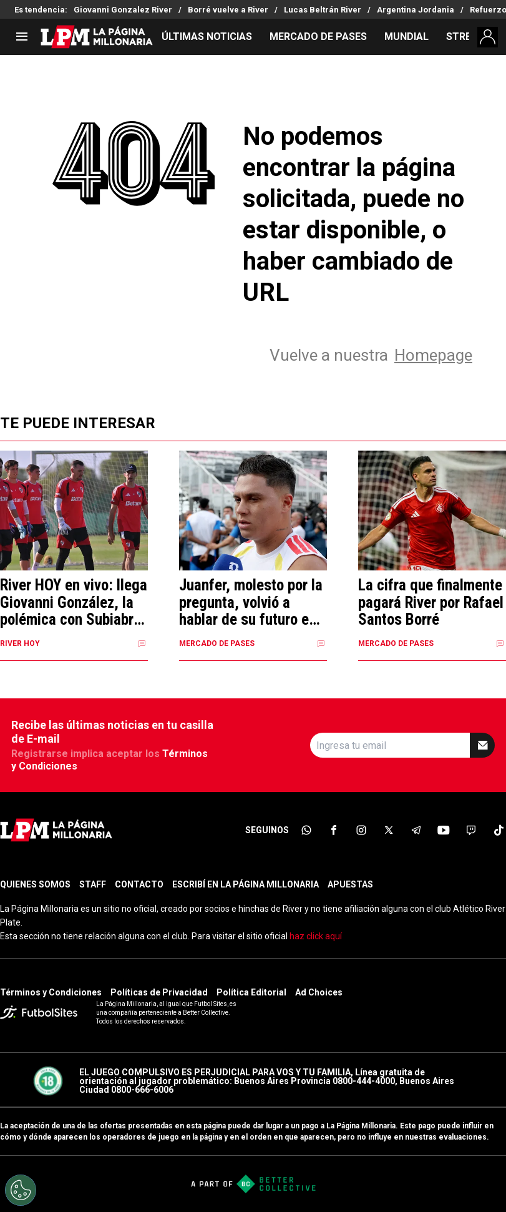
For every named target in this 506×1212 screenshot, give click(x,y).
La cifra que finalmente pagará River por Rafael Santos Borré (431, 602)
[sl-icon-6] (443, 830)
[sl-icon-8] (498, 830)
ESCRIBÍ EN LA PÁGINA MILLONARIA (245, 884)
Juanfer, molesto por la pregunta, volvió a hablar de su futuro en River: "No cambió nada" (251, 602)
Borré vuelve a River (228, 9)
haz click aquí (315, 936)
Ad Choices (319, 992)
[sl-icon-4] (388, 830)
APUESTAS (350, 884)
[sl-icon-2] (333, 830)
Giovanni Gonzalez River (123, 9)
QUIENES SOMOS (35, 884)
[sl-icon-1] (306, 830)
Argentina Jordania (415, 9)
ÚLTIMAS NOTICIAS (207, 36)
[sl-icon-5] (416, 830)
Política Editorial (251, 992)
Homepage (433, 355)
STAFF (92, 884)
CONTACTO (139, 884)
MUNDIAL (406, 36)
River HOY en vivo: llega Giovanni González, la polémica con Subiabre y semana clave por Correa (73, 602)
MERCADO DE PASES (318, 36)
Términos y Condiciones (51, 992)
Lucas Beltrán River (322, 9)
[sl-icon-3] (361, 830)
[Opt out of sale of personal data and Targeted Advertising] (20, 1190)
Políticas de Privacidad (159, 992)
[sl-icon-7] (471, 830)
